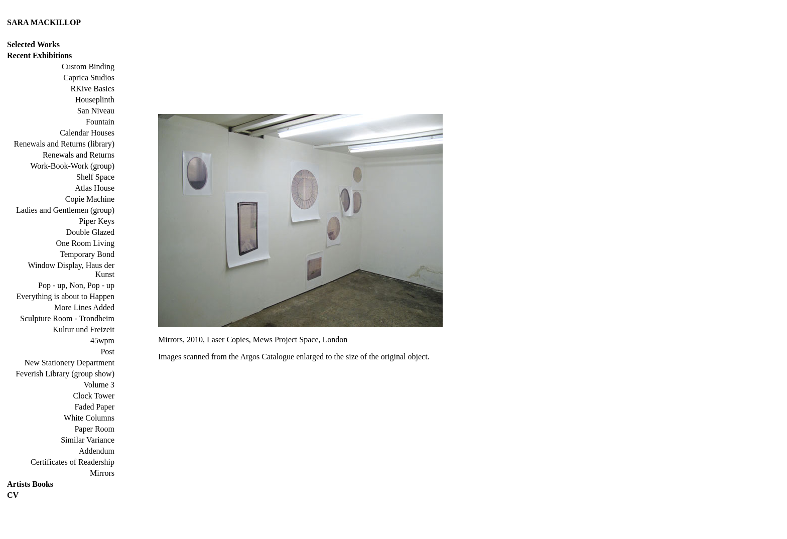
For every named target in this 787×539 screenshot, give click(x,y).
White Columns (89, 418)
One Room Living (85, 243)
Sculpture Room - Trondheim (67, 318)
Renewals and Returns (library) (64, 144)
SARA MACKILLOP (44, 22)
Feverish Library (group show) (65, 373)
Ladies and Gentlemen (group (64, 210)
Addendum (96, 451)
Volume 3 (99, 384)
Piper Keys (96, 221)
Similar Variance (87, 440)
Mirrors (102, 473)
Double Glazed (90, 232)
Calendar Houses (87, 132)
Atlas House (94, 188)
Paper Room (94, 429)
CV (13, 495)
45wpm (102, 340)
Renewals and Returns (78, 155)
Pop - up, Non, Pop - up (76, 285)
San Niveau (95, 110)
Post (107, 351)
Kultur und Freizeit (83, 329)
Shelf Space (95, 177)
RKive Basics (92, 88)
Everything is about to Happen (65, 296)
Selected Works (33, 44)
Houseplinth (94, 99)
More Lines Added (84, 307)
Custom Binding (88, 66)
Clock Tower (93, 395)
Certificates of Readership (72, 462)
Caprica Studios (88, 77)
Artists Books (30, 484)
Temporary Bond (87, 254)
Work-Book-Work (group (70, 166)
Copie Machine (89, 199)
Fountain (100, 121)
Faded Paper (94, 406)
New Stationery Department (70, 362)
